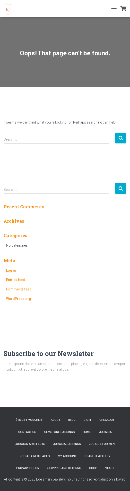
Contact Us (27, 432)
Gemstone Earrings (59, 432)
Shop (93, 468)
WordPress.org (18, 299)
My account (67, 456)
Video (109, 468)
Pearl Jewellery (97, 456)
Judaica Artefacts (30, 444)
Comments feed (19, 289)
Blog (72, 420)
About (55, 420)
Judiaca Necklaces (35, 456)
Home (87, 432)
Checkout (106, 420)
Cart (87, 420)
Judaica (105, 432)
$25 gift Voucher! (29, 420)
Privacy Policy (27, 468)
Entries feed (15, 280)
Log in (11, 270)
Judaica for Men (102, 444)
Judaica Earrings (67, 444)
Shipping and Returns (64, 468)
